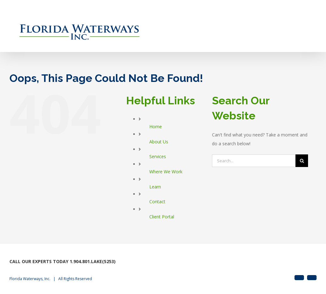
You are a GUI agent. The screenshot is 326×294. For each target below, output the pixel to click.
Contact (157, 202)
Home (155, 127)
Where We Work (165, 172)
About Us (158, 142)
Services (157, 156)
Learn (155, 187)
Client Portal (161, 217)
